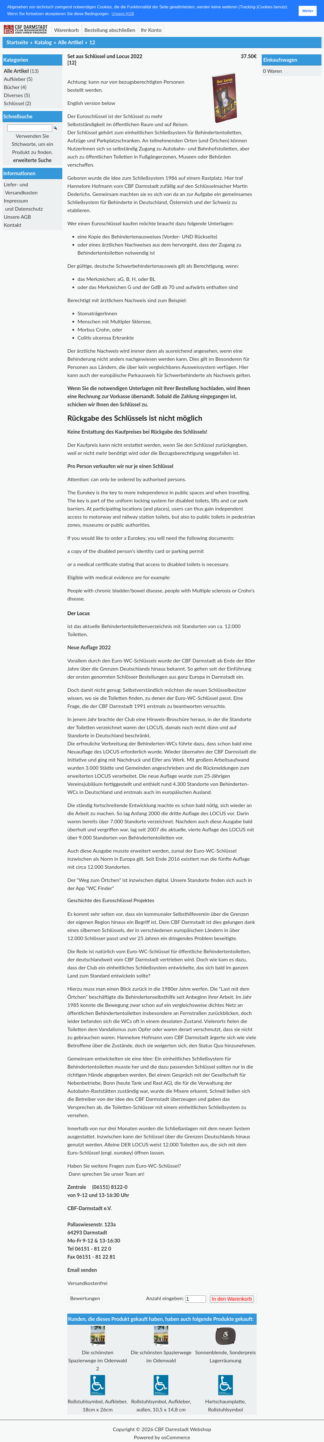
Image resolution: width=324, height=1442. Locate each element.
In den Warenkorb (232, 1299)
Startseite (17, 42)
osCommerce (175, 1437)
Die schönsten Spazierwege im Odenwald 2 (97, 1360)
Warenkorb (66, 30)
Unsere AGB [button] (123, 14)
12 (92, 42)
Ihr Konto (151, 30)
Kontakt (12, 225)
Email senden (82, 1270)
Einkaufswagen (280, 60)
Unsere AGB (17, 217)
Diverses (13, 95)
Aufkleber (15, 79)
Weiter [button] (307, 11)
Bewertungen (85, 1298)
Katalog (43, 42)
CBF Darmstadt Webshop (183, 1429)
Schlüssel (14, 103)
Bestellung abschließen (110, 30)
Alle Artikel (70, 42)
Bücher (11, 87)
